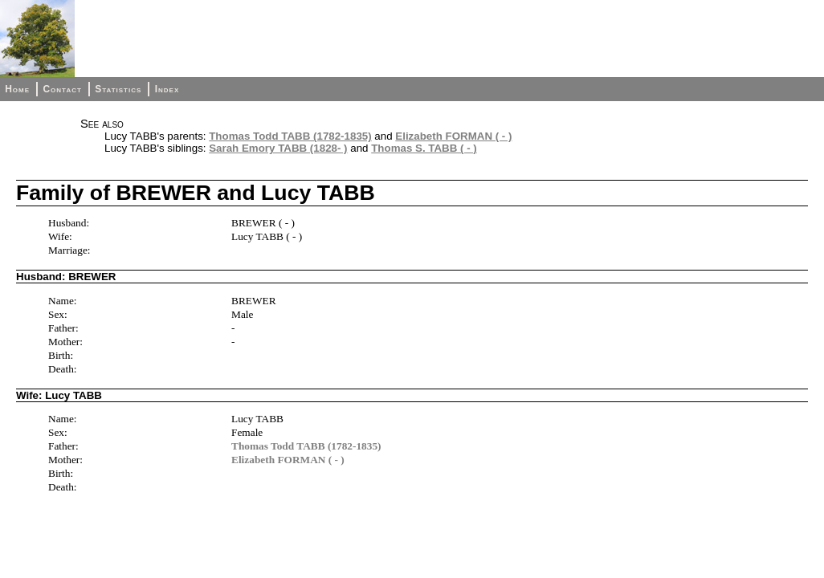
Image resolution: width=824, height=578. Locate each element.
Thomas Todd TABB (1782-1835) (290, 136)
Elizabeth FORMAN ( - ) (453, 136)
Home (17, 89)
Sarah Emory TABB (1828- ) (278, 148)
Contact (62, 89)
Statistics (118, 89)
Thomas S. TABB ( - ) (424, 148)
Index (167, 89)
